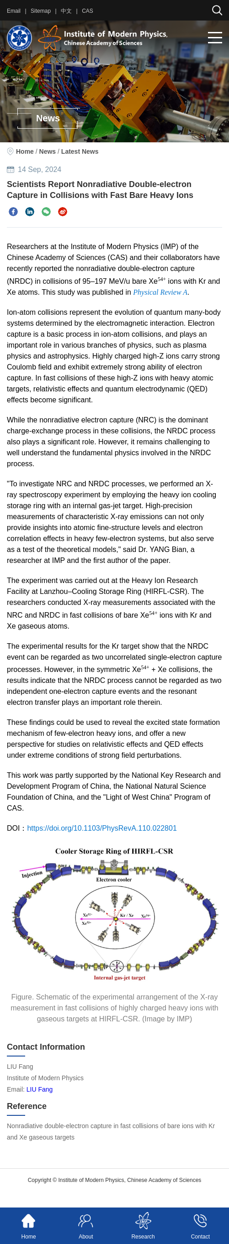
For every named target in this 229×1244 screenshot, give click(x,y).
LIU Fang (40, 1089)
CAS (87, 11)
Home (25, 151)
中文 (66, 11)
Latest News (80, 151)
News (47, 151)
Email (14, 11)
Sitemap (41, 11)
